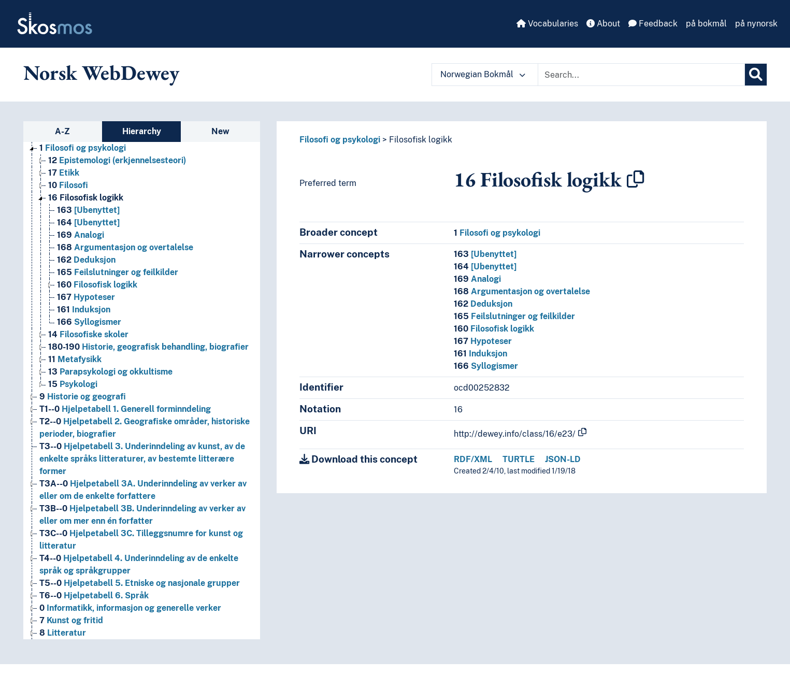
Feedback (653, 23)
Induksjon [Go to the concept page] (83, 309)
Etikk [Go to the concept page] (63, 173)
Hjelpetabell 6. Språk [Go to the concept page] (94, 595)
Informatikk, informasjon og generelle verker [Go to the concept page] (130, 608)
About (603, 23)
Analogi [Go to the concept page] (80, 235)
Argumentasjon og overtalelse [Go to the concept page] (125, 247)
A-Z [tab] (62, 131)
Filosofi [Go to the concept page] (68, 185)
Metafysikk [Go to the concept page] (75, 359)
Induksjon (480, 353)
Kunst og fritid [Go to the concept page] (71, 620)
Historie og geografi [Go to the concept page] (82, 396)
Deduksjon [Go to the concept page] (86, 260)
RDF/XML (473, 459)
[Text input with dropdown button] (641, 74)
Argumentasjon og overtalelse (522, 291)
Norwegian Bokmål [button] (482, 74)
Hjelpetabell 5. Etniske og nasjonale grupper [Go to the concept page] (139, 583)
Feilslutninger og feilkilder (514, 316)
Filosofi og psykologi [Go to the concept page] (82, 148)
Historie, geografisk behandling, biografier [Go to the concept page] (148, 347)
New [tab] (220, 131)
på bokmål (706, 23)
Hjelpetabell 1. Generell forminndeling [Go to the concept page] (125, 409)
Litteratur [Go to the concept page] (62, 633)
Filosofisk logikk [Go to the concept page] (85, 198)
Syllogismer (486, 366)
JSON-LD (563, 459)
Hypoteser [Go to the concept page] (86, 297)
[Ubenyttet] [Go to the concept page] (88, 210)
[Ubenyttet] (485, 254)
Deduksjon (483, 304)
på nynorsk (756, 23)
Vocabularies (547, 23)
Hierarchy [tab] (141, 131)
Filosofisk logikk (420, 140)
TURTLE (518, 459)
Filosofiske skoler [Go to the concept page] (88, 334)
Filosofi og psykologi (339, 140)
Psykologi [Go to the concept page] (72, 384)
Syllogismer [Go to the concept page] (89, 322)
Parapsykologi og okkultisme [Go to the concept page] (110, 372)
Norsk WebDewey (101, 72)
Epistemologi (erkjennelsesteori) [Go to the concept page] (117, 160)
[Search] (755, 74)
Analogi (477, 279)
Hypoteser (483, 341)
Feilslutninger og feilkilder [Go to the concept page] (117, 272)
